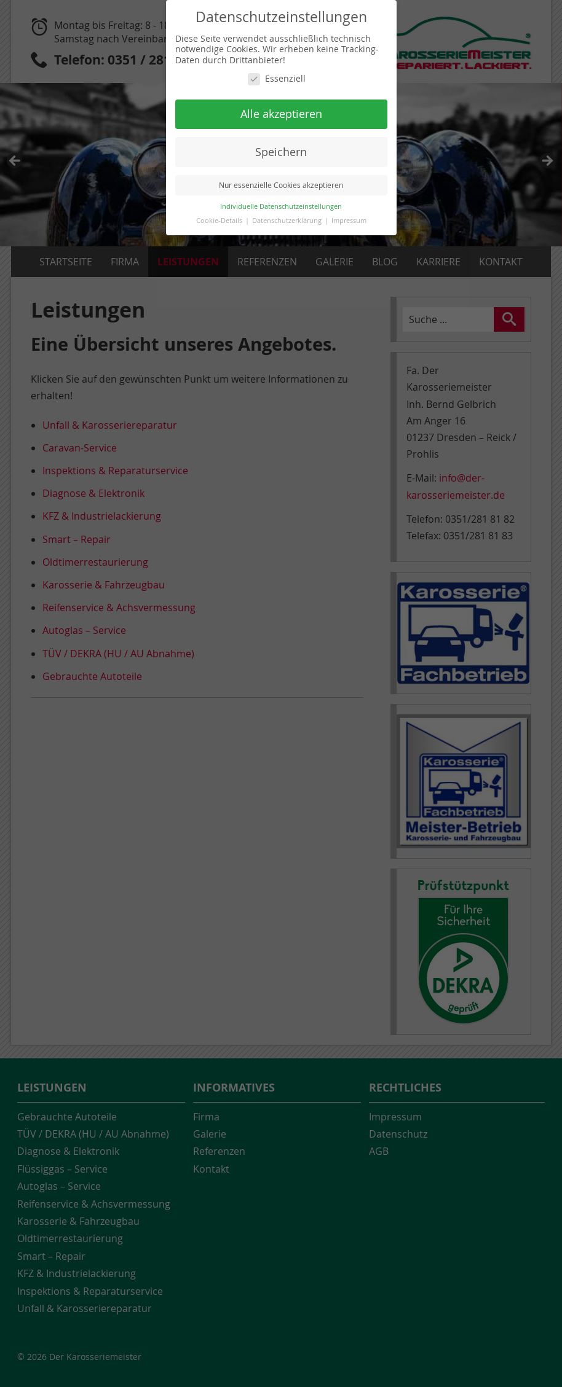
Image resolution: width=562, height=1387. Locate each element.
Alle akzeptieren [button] (281, 114)
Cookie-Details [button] (220, 220)
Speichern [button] (281, 152)
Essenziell (277, 78)
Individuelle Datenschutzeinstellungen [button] (281, 206)
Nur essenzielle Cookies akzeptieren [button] (281, 185)
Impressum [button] (348, 220)
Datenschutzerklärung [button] (287, 220)
